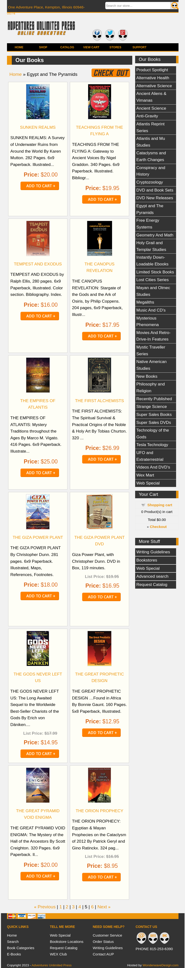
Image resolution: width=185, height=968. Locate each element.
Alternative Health (152, 77)
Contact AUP (103, 954)
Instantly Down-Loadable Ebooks (152, 260)
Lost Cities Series (152, 279)
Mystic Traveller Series (150, 350)
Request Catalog (151, 584)
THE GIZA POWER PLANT (38, 537)
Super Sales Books (154, 414)
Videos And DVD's (153, 467)
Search (13, 942)
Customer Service (107, 935)
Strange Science (151, 406)
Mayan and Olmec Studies (153, 291)
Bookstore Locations (66, 942)
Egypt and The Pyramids (149, 209)
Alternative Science (154, 85)
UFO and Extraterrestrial (149, 456)
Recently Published (154, 398)
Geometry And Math (154, 235)
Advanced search (152, 576)
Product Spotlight (152, 69)
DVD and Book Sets (154, 190)
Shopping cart (159, 505)
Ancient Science (151, 108)
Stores (115, 47)
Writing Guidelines (153, 551)
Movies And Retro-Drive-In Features (153, 336)
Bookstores (146, 560)
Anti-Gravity (147, 116)
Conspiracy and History (150, 171)
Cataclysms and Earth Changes (151, 156)
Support (139, 47)
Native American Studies (151, 365)
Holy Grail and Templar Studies (151, 246)
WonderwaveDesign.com (160, 965)
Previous (47, 906)
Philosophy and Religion (150, 387)
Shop (43, 47)
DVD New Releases (154, 197)
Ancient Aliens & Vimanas (151, 97)
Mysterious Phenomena (147, 321)
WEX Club (58, 954)
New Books (146, 376)
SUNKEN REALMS (38, 127)
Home (19, 47)
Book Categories (20, 948)
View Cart (91, 47)
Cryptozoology (149, 182)
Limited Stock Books (155, 272)
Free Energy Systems (147, 223)
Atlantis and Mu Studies (150, 142)
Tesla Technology (152, 444)
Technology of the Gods (152, 433)
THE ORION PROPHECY (99, 810)
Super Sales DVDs (153, 422)
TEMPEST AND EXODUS (38, 264)
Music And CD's (150, 310)
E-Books (14, 954)
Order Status (103, 942)
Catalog (67, 47)
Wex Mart (145, 475)
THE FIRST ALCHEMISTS (99, 400)
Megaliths (145, 302)
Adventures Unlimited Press (52, 965)
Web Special (148, 483)
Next (102, 906)
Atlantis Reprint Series (150, 127)
